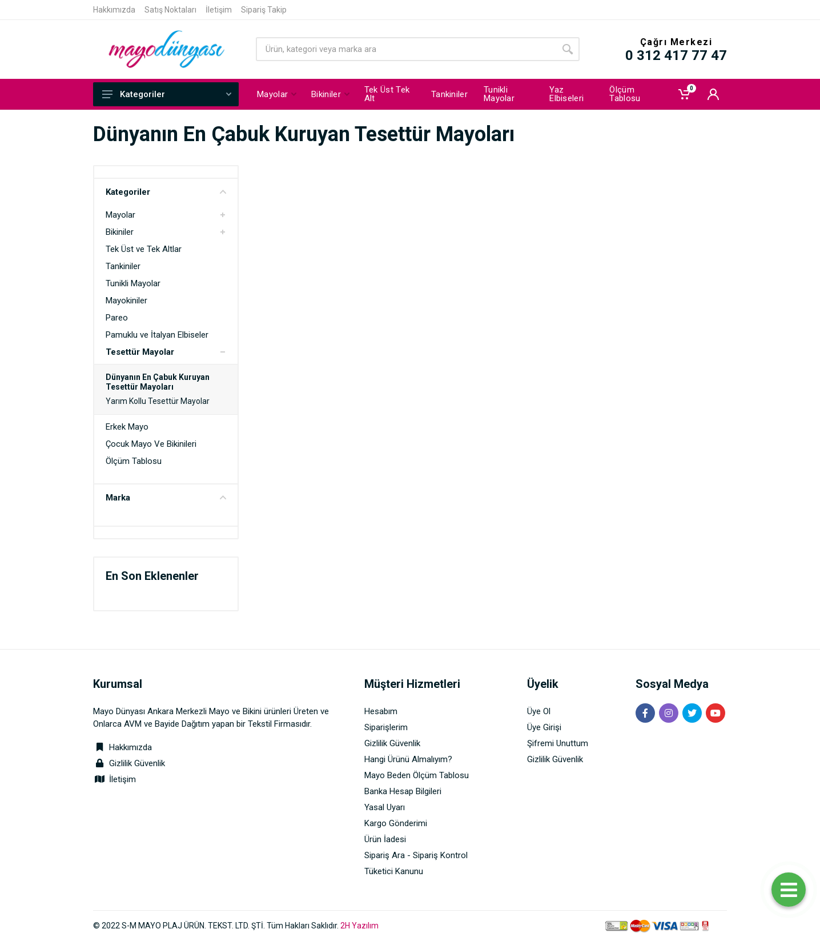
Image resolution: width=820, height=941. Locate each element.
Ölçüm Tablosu (134, 461)
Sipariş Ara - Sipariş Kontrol (416, 855)
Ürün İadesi (385, 839)
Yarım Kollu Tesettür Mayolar (158, 401)
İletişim (219, 10)
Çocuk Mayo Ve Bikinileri (151, 444)
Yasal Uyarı (384, 807)
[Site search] (406, 49)
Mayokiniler (126, 300)
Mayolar (120, 215)
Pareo (117, 318)
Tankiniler (123, 266)
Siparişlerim (386, 727)
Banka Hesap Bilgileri (402, 791)
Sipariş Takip (264, 10)
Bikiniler (120, 232)
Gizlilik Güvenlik (137, 763)
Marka (166, 497)
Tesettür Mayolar (140, 352)
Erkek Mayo (127, 427)
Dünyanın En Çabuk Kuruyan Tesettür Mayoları (158, 382)
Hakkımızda (114, 10)
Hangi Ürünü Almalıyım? (408, 759)
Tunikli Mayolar (133, 283)
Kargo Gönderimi (395, 823)
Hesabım (380, 711)
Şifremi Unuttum (557, 743)
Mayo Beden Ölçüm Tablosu (416, 775)
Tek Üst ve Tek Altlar (144, 249)
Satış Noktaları (170, 10)
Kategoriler (166, 94)
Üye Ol (538, 711)
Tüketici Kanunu (393, 871)
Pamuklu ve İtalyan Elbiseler (157, 335)
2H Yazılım (359, 925)
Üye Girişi (544, 727)
